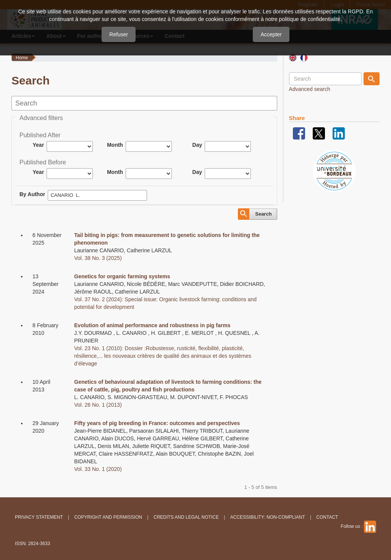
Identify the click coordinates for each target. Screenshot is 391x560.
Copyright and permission (108, 517)
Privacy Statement (39, 517)
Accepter (270, 34)
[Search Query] (325, 78)
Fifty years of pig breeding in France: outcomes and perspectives (157, 423)
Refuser (118, 34)
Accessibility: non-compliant (267, 517)
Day (197, 145)
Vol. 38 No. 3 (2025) (98, 258)
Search (263, 214)
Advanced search (309, 89)
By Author (32, 194)
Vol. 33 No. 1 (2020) (98, 469)
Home (22, 57)
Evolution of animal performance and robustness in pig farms (152, 325)
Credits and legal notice (186, 517)
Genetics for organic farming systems (122, 276)
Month (115, 145)
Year (38, 145)
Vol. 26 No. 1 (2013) (98, 405)
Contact (327, 517)
